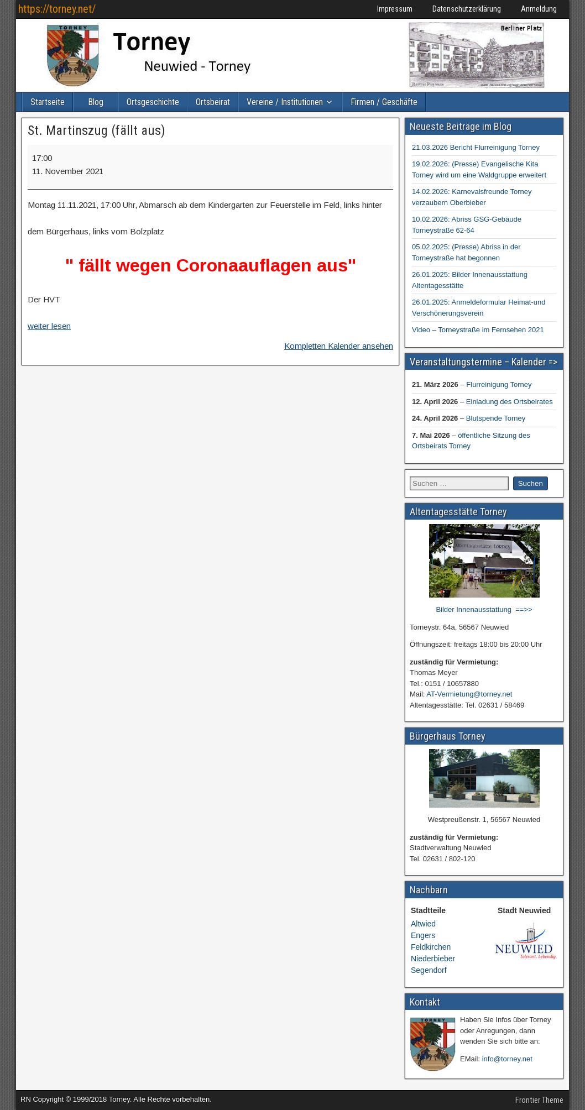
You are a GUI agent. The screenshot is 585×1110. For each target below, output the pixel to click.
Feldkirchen (431, 947)
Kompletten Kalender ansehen (338, 345)
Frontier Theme (539, 1100)
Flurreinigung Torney (498, 384)
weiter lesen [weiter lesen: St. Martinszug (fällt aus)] (49, 326)
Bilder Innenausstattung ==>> (484, 609)
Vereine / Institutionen (285, 102)
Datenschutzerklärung (466, 8)
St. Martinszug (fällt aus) (96, 130)
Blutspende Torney (495, 418)
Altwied (423, 923)
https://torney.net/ (57, 8)
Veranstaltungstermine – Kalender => (483, 362)
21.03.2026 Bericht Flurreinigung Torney (476, 147)
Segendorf (429, 970)
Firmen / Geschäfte (384, 102)
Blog (95, 102)
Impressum (394, 8)
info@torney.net (507, 1059)
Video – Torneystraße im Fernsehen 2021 (478, 330)
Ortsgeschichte (153, 102)
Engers (423, 935)
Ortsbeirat (213, 102)
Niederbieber (433, 958)
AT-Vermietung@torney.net (469, 694)
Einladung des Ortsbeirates (509, 401)
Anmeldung (539, 8)
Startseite (47, 102)
